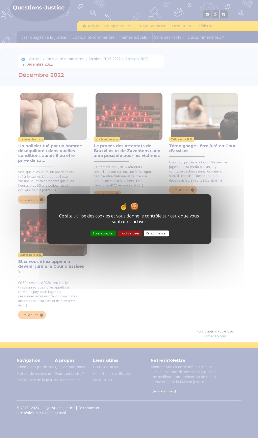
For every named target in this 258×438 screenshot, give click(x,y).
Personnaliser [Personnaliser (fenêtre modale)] (156, 233)
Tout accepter (103, 233)
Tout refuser (129, 233)
